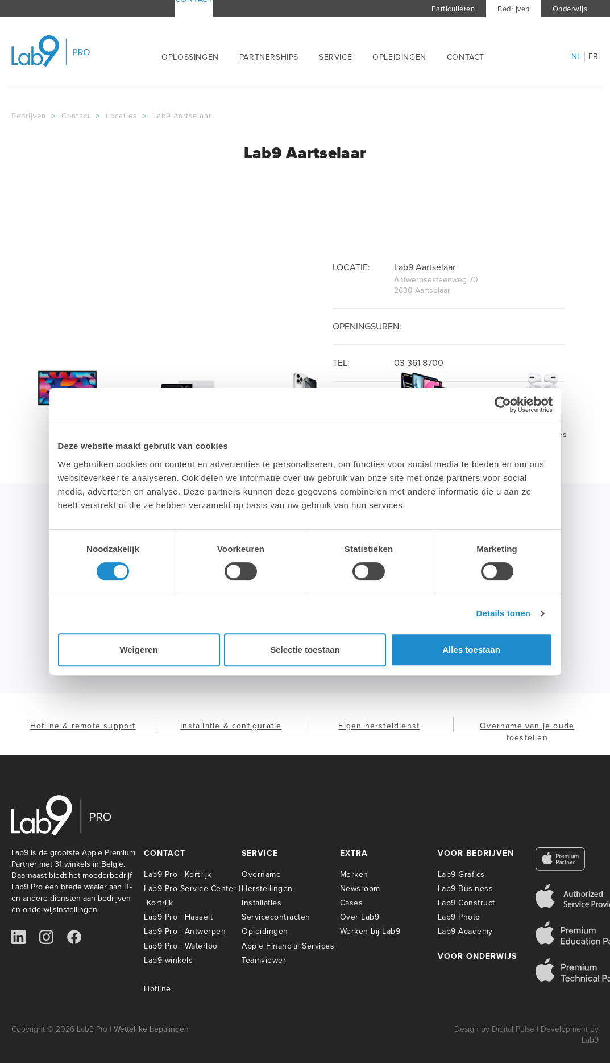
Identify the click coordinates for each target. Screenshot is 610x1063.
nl (576, 57)
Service (335, 57)
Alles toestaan (471, 649)
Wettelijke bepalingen (151, 1029)
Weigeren (138, 649)
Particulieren (453, 8)
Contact (465, 57)
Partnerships (268, 57)
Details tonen (503, 613)
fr (593, 57)
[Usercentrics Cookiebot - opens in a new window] (503, 404)
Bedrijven (513, 8)
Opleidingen (399, 57)
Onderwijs (570, 8)
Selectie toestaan (305, 649)
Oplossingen (190, 57)
